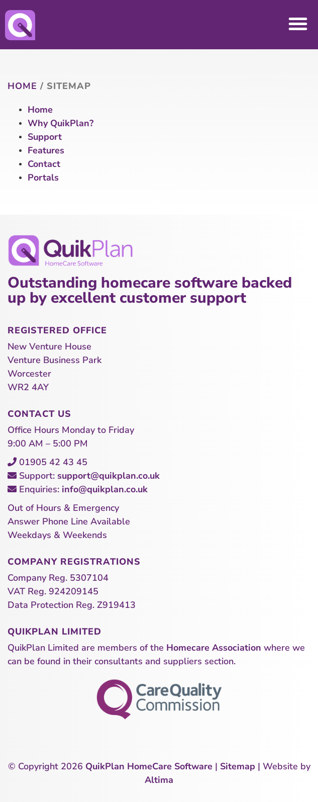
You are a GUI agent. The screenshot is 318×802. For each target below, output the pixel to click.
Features (46, 150)
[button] (298, 24)
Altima (159, 780)
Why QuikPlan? (60, 123)
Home (22, 86)
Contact (44, 164)
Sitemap (237, 766)
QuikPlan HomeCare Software (149, 766)
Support (45, 137)
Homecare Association (213, 648)
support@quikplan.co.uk (108, 476)
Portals (43, 177)
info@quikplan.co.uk (105, 489)
